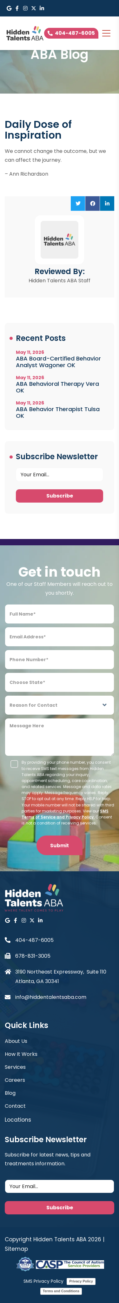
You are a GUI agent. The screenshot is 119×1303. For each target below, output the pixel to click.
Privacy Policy (81, 1281)
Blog (10, 1093)
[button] (78, 203)
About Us (16, 1041)
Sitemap (16, 1249)
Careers (15, 1080)
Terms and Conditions (61, 1291)
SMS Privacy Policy (43, 1281)
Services (15, 1067)
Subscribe (59, 495)
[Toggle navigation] (106, 33)
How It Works (21, 1054)
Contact (15, 1106)
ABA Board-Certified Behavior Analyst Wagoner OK (58, 361)
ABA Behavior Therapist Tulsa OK (58, 412)
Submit (59, 845)
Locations (18, 1120)
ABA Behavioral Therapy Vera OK (57, 387)
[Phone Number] (59, 659)
